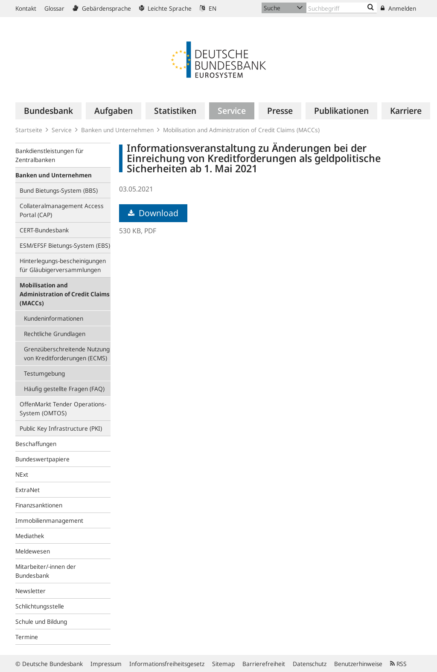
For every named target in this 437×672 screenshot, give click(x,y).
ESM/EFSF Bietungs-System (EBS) (65, 245)
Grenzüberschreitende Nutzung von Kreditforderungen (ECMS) (67, 353)
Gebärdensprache (102, 8)
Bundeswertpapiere (42, 459)
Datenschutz (309, 664)
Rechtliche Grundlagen (54, 334)
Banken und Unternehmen (117, 130)
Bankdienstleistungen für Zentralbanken (49, 155)
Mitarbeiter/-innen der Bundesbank (45, 570)
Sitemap (223, 664)
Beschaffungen (35, 444)
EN (208, 8)
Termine (26, 637)
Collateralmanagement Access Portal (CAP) (62, 210)
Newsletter (30, 591)
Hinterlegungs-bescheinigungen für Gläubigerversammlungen (63, 265)
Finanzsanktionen (38, 505)
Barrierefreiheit (263, 664)
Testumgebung (44, 373)
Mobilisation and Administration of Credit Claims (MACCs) (241, 130)
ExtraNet (27, 490)
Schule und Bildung (41, 621)
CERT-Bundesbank (44, 230)
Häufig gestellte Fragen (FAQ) (64, 389)
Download (153, 213)
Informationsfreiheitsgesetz (166, 664)
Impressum (106, 664)
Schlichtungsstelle (39, 606)
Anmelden (398, 8)
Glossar (54, 8)
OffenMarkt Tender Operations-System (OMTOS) (63, 408)
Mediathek (29, 536)
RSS (398, 664)
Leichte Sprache (165, 8)
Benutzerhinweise (358, 664)
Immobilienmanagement (49, 520)
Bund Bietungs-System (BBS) (59, 190)
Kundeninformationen (53, 318)
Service (62, 130)
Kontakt (25, 8)
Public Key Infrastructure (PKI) (61, 428)
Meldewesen (32, 551)
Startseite (28, 130)
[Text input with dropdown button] (341, 8)
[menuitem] (48, 110)
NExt (21, 474)
